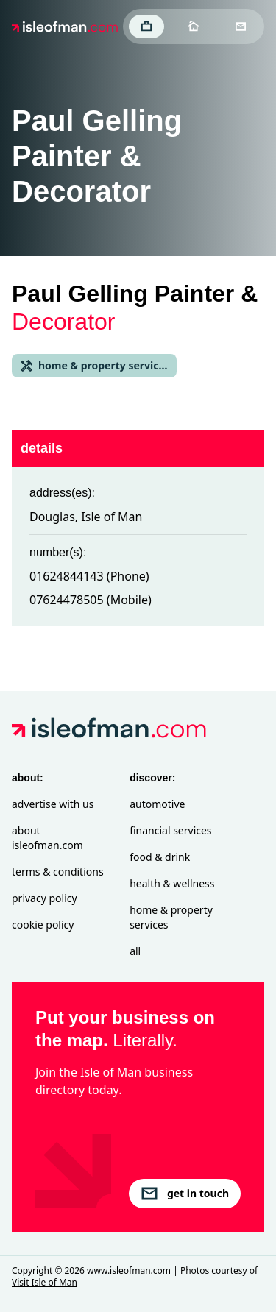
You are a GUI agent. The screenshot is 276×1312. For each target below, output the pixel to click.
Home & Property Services (171, 917)
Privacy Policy (44, 898)
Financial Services (170, 830)
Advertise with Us (52, 804)
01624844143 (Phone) (89, 576)
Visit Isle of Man (44, 1282)
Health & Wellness (172, 883)
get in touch (185, 1193)
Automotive (157, 804)
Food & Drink (160, 857)
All (135, 951)
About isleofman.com (47, 837)
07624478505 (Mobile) (90, 600)
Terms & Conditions (58, 872)
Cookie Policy (43, 925)
